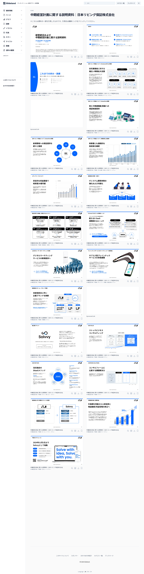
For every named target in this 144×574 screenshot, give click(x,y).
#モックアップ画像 (102, 282)
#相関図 (43, 319)
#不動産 (39, 58)
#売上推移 (100, 170)
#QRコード (44, 469)
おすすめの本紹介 (86, 524)
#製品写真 (109, 282)
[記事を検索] (99, 3)
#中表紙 (43, 95)
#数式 (99, 245)
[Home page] (9, 3)
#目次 (99, 58)
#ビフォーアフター (46, 432)
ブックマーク (109, 524)
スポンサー (74, 524)
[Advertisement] (56, 114)
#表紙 (43, 58)
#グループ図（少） (46, 394)
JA (85, 540)
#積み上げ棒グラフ (107, 170)
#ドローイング (101, 207)
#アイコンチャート (46, 282)
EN (88, 540)
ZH (91, 540)
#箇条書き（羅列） (46, 245)
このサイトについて (62, 524)
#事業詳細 (100, 95)
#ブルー (47, 58)
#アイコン (105, 95)
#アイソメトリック (102, 132)
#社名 (43, 357)
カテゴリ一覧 (120, 3)
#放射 (43, 170)
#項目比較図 (100, 357)
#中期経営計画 (33, 58)
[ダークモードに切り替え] (139, 3)
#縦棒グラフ (100, 432)
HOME (32, 10)
